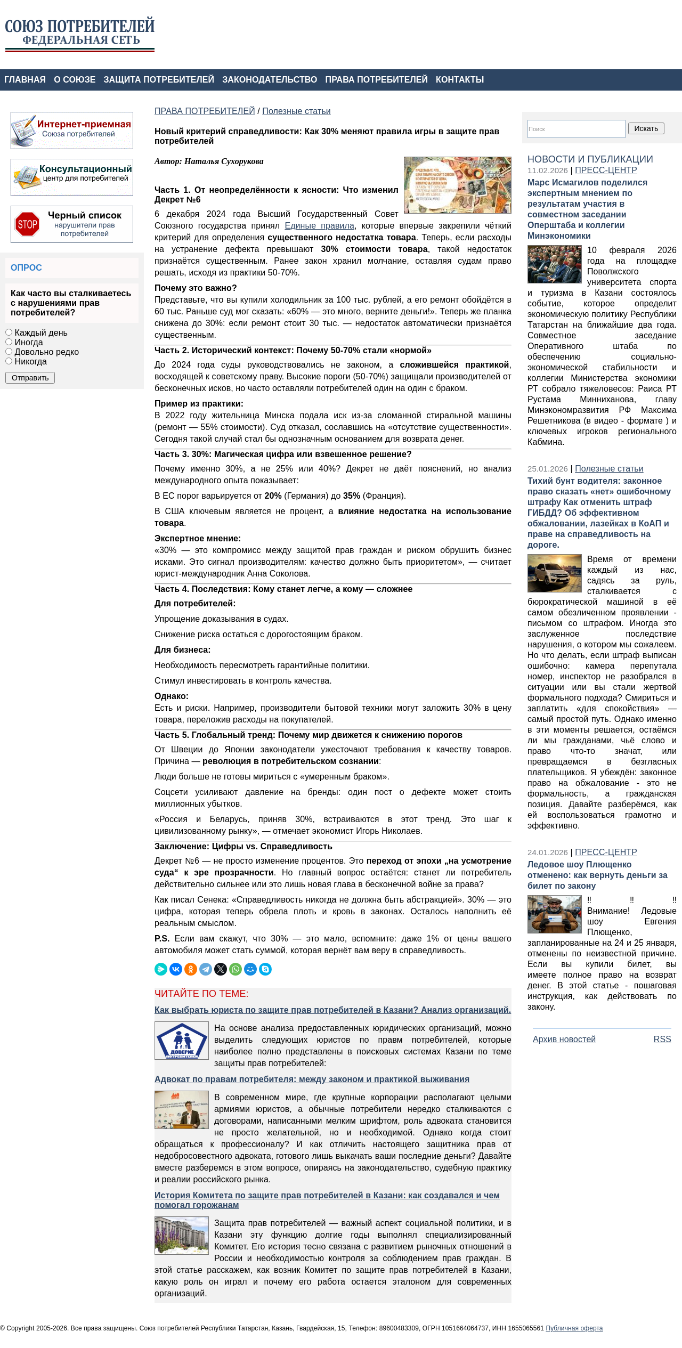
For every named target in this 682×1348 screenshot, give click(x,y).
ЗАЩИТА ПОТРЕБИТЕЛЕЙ (159, 79)
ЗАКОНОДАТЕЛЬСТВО (269, 79)
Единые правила (319, 225)
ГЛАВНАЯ (25, 79)
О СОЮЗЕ (74, 79)
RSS (662, 1039)
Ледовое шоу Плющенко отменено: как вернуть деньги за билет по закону (597, 875)
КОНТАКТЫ (460, 79)
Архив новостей (564, 1039)
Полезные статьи (609, 468)
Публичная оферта (574, 1328)
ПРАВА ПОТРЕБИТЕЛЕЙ (377, 79)
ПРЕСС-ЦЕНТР (606, 170)
